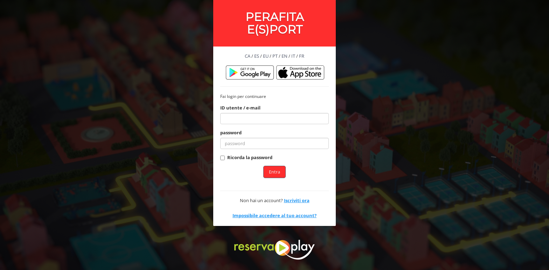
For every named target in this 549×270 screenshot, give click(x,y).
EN (284, 56)
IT (293, 56)
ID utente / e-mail (240, 108)
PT (275, 56)
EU (266, 56)
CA (247, 56)
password (231, 132)
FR (301, 56)
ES (256, 56)
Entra (274, 172)
